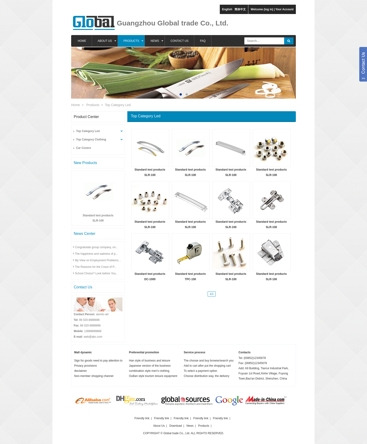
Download (175, 425)
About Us (159, 425)
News (190, 425)
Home (75, 105)
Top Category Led (118, 105)
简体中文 (240, 9)
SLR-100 (98, 220)
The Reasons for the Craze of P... (95, 267)
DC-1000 (149, 279)
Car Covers (83, 148)
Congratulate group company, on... (96, 247)
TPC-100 (190, 279)
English (227, 9)
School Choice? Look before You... (96, 273)
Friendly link (141, 418)
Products (92, 105)
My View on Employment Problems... (98, 260)
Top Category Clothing (91, 139)
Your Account (284, 9)
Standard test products (98, 215)
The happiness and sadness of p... (96, 253)
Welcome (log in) (262, 9)
